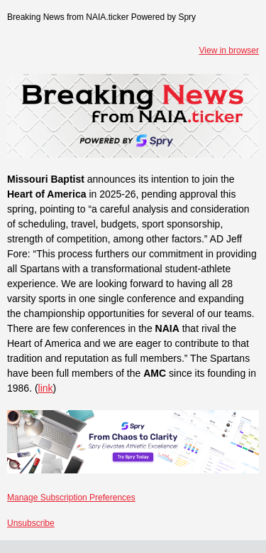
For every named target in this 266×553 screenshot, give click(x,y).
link (45, 388)
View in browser (229, 50)
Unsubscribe (31, 523)
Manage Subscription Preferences (71, 498)
